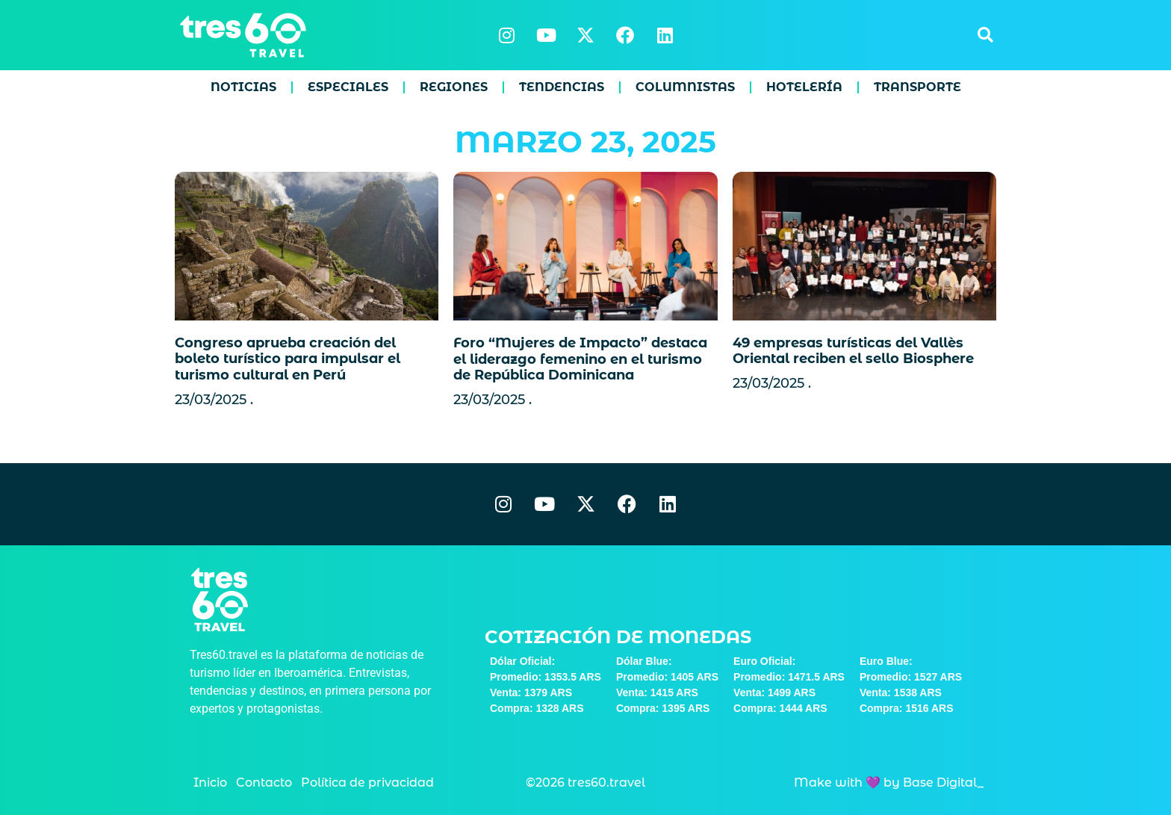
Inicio (210, 782)
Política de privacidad (367, 782)
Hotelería (804, 87)
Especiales (348, 87)
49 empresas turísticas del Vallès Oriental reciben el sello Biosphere (853, 351)
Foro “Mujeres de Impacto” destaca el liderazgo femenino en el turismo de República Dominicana (580, 359)
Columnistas (685, 87)
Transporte (917, 87)
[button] (985, 35)
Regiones (454, 87)
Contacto (264, 782)
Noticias (243, 87)
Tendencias (561, 87)
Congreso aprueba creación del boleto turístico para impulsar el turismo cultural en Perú (287, 359)
